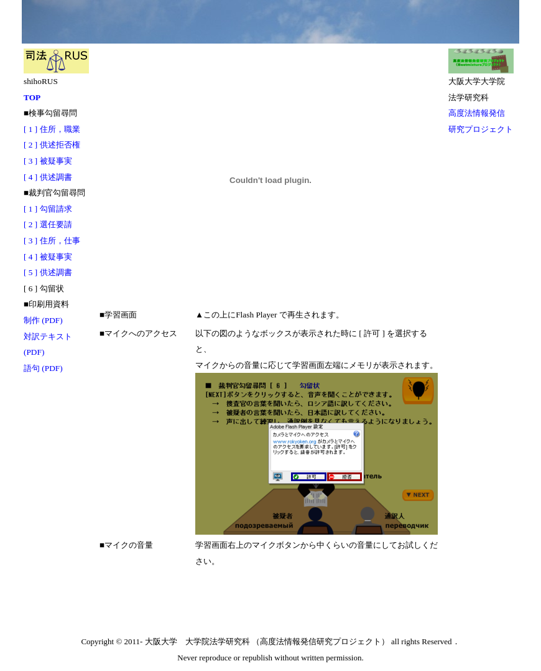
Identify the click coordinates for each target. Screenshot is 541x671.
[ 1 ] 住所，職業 (52, 129)
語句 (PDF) (43, 368)
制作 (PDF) (43, 320)
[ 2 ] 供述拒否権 (52, 144)
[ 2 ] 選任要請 (48, 224)
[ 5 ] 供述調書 (48, 272)
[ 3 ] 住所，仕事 (52, 240)
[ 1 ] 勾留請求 (48, 209)
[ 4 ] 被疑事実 (48, 256)
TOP (32, 97)
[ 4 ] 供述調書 (48, 177)
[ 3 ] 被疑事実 (48, 161)
